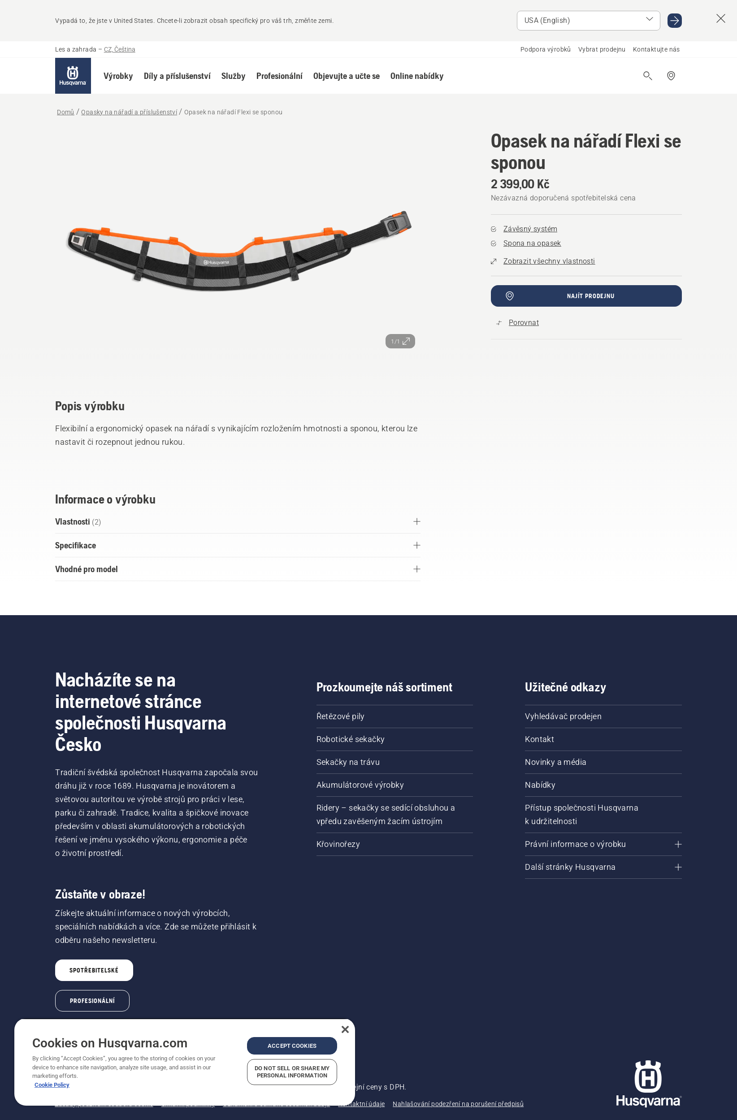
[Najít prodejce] (671, 76)
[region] (184, 1062)
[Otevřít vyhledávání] (648, 76)
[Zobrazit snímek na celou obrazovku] (238, 251)
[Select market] (588, 20)
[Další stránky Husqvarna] (603, 867)
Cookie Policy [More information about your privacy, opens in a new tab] (52, 1084)
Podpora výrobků (545, 49)
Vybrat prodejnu (602, 49)
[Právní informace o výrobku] (603, 844)
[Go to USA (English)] (675, 20)
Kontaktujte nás (656, 49)
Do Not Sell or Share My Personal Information (292, 1072)
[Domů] (73, 76)
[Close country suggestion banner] (721, 18)
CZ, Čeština (119, 49)
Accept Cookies (292, 1045)
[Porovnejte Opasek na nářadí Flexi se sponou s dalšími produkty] (517, 323)
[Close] (345, 1029)
